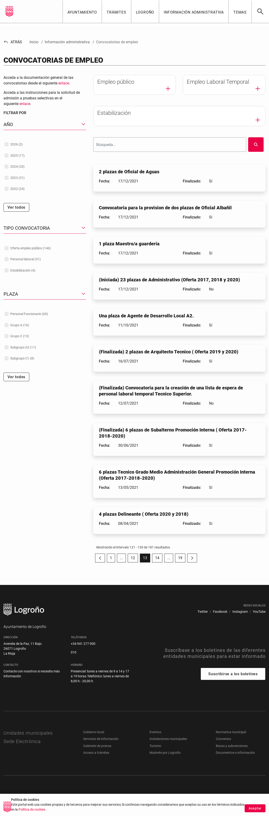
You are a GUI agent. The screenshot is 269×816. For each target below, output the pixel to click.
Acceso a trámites (96, 752)
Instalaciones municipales (168, 739)
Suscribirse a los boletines (233, 674)
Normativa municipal (231, 732)
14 (158, 559)
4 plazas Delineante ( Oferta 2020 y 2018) (143, 514)
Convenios (223, 739)
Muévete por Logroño (165, 752)
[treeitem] (45, 144)
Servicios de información (101, 739)
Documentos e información (235, 752)
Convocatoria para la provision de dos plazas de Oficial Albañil (165, 207)
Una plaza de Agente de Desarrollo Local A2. (146, 316)
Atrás (13, 42)
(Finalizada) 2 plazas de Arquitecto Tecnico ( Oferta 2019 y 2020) (168, 352)
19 (181, 559)
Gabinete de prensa (97, 746)
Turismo (155, 746)
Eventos (155, 732)
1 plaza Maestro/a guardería (129, 244)
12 (134, 559)
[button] (82, 11)
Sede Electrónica (22, 741)
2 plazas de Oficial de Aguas (129, 171)
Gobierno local (93, 732)
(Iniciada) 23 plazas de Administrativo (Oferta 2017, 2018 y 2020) (169, 280)
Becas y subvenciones (232, 746)
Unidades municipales (28, 733)
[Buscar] (260, 11)
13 (146, 559)
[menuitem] (203, 611)
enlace (63, 83)
